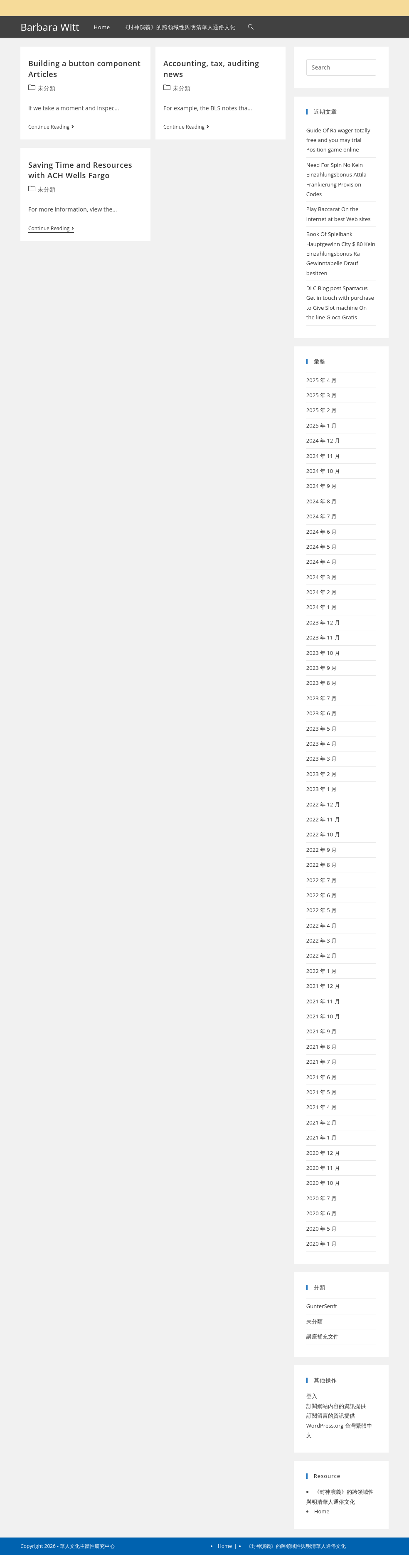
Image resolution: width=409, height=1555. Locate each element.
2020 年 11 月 (323, 1168)
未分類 (46, 88)
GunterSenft (321, 1306)
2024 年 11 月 (323, 456)
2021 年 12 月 (323, 986)
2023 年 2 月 (321, 774)
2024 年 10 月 (323, 471)
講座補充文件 (322, 1336)
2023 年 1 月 (321, 789)
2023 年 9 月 (321, 668)
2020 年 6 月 (321, 1213)
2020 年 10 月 (323, 1183)
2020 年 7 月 (321, 1198)
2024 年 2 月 (321, 592)
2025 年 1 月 (321, 425)
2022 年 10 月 (323, 834)
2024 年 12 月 (323, 440)
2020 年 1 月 (321, 1243)
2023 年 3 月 (321, 758)
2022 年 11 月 (323, 819)
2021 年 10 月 (323, 1016)
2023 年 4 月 (321, 743)
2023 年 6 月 (321, 713)
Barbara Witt (49, 27)
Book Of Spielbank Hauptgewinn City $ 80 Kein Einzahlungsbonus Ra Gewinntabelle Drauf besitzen (340, 253)
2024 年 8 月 (321, 501)
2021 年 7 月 (321, 1061)
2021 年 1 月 (321, 1137)
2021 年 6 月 (321, 1077)
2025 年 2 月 (321, 410)
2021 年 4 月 (321, 1107)
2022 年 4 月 (321, 925)
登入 (311, 1396)
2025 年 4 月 (321, 380)
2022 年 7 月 (321, 880)
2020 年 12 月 (323, 1153)
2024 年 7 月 (321, 516)
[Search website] (251, 27)
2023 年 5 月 (321, 728)
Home (322, 1511)
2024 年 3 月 (321, 577)
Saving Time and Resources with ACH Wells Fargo (80, 170)
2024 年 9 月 (321, 486)
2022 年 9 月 (321, 849)
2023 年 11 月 (323, 637)
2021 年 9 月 (321, 1031)
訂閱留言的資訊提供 (330, 1415)
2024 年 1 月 (321, 607)
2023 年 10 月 (323, 653)
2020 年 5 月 (321, 1228)
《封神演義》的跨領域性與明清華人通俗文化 (296, 1546)
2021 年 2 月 (321, 1122)
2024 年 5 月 (321, 546)
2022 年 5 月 (321, 910)
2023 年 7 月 (321, 698)
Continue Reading (51, 127)
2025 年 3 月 (321, 395)
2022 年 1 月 (321, 971)
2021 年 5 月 (321, 1092)
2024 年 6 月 (321, 531)
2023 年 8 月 (321, 683)
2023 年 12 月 (323, 622)
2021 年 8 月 (321, 1046)
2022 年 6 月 (321, 895)
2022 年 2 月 (321, 955)
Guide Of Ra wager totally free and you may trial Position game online (338, 140)
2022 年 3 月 (321, 940)
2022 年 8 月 (321, 864)
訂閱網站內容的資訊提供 (336, 1406)
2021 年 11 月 (323, 1001)
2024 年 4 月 (321, 561)
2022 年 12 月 (323, 804)
